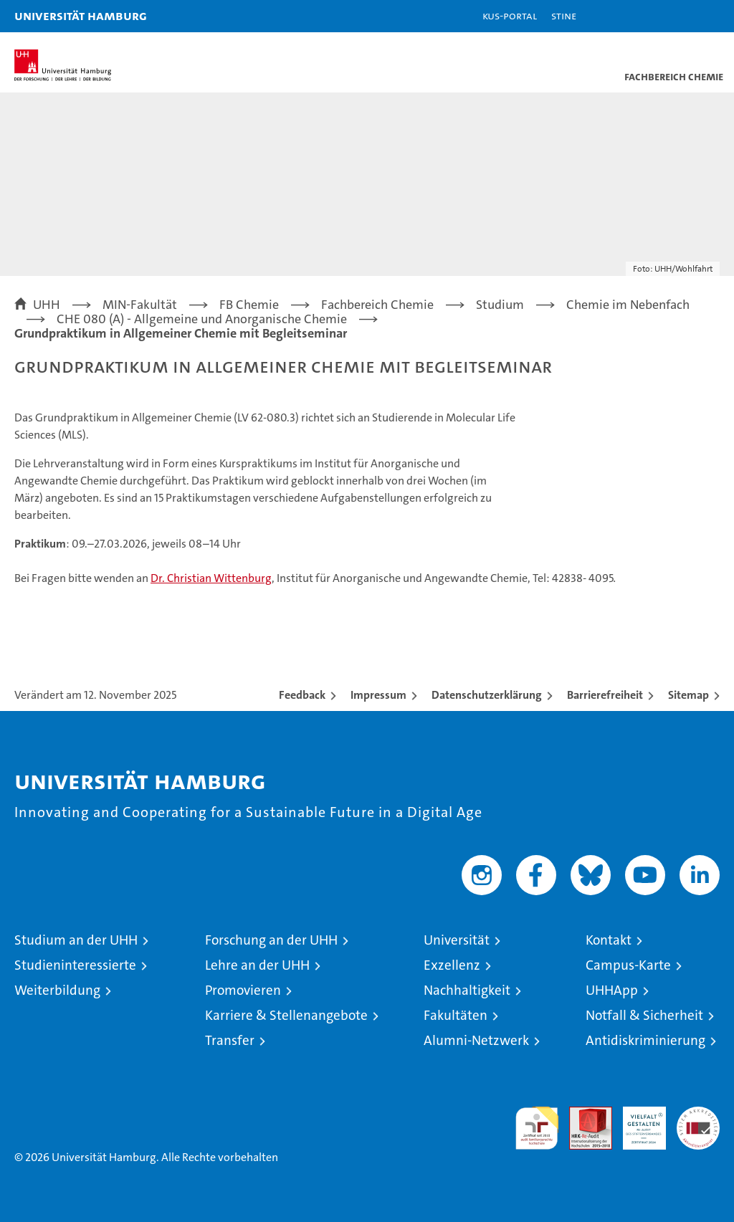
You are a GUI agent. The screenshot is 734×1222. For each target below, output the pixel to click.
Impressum (378, 694)
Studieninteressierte (75, 965)
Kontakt (608, 940)
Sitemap (688, 694)
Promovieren (243, 990)
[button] (678, 16)
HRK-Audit (636, 1122)
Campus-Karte (628, 965)
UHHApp (612, 990)
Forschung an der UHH (271, 940)
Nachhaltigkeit (467, 990)
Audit (582, 1114)
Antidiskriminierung (645, 1040)
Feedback (302, 694)
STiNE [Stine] (563, 15)
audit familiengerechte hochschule (536, 1128)
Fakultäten (455, 1015)
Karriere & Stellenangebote (286, 1015)
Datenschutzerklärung (487, 694)
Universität (457, 940)
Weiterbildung (57, 990)
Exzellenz (452, 965)
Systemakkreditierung (698, 1114)
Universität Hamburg (80, 15)
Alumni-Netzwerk (476, 1040)
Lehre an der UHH (257, 965)
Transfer (229, 1040)
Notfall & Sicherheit (644, 1015)
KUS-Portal (509, 15)
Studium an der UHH (76, 940)
